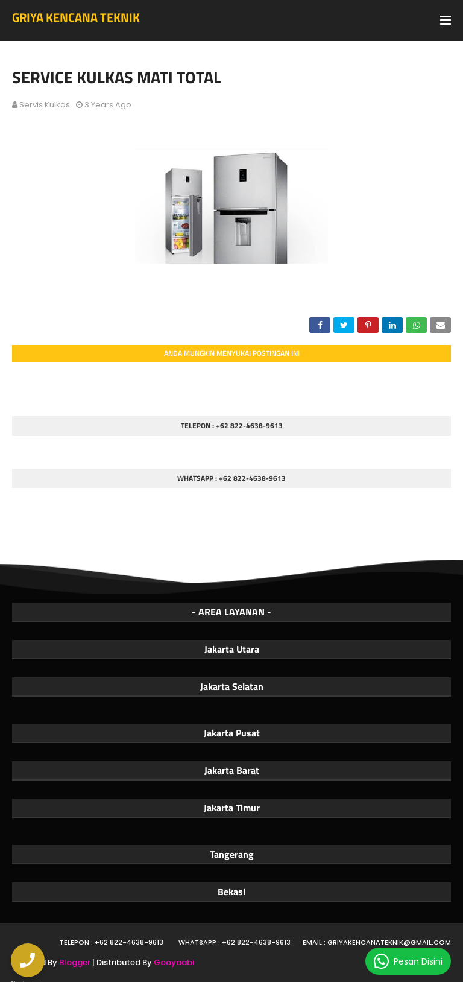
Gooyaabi (174, 962)
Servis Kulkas (44, 104)
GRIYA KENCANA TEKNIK (76, 17)
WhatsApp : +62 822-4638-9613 (234, 942)
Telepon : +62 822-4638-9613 (111, 942)
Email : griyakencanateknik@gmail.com (377, 942)
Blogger (74, 962)
